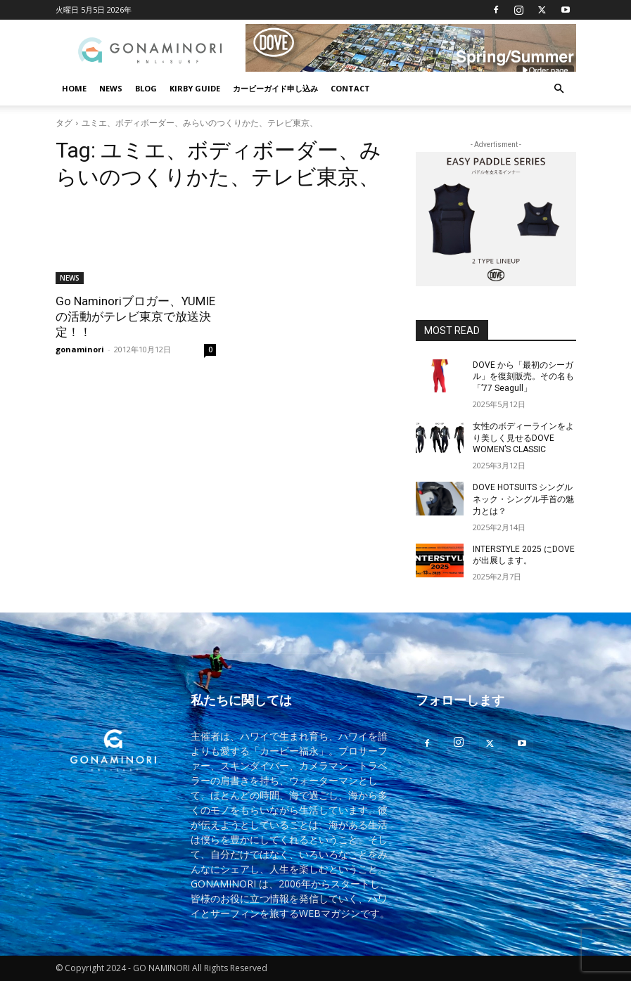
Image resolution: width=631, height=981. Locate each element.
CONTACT (350, 88)
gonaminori (80, 349)
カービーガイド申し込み (275, 88)
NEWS (110, 88)
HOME (74, 88)
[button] (559, 89)
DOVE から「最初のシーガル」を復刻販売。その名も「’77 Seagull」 (523, 377)
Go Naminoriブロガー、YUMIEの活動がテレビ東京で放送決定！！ (135, 316)
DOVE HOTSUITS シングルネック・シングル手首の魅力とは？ (523, 499)
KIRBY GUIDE (195, 88)
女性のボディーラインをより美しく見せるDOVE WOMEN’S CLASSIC (523, 438)
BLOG (146, 88)
